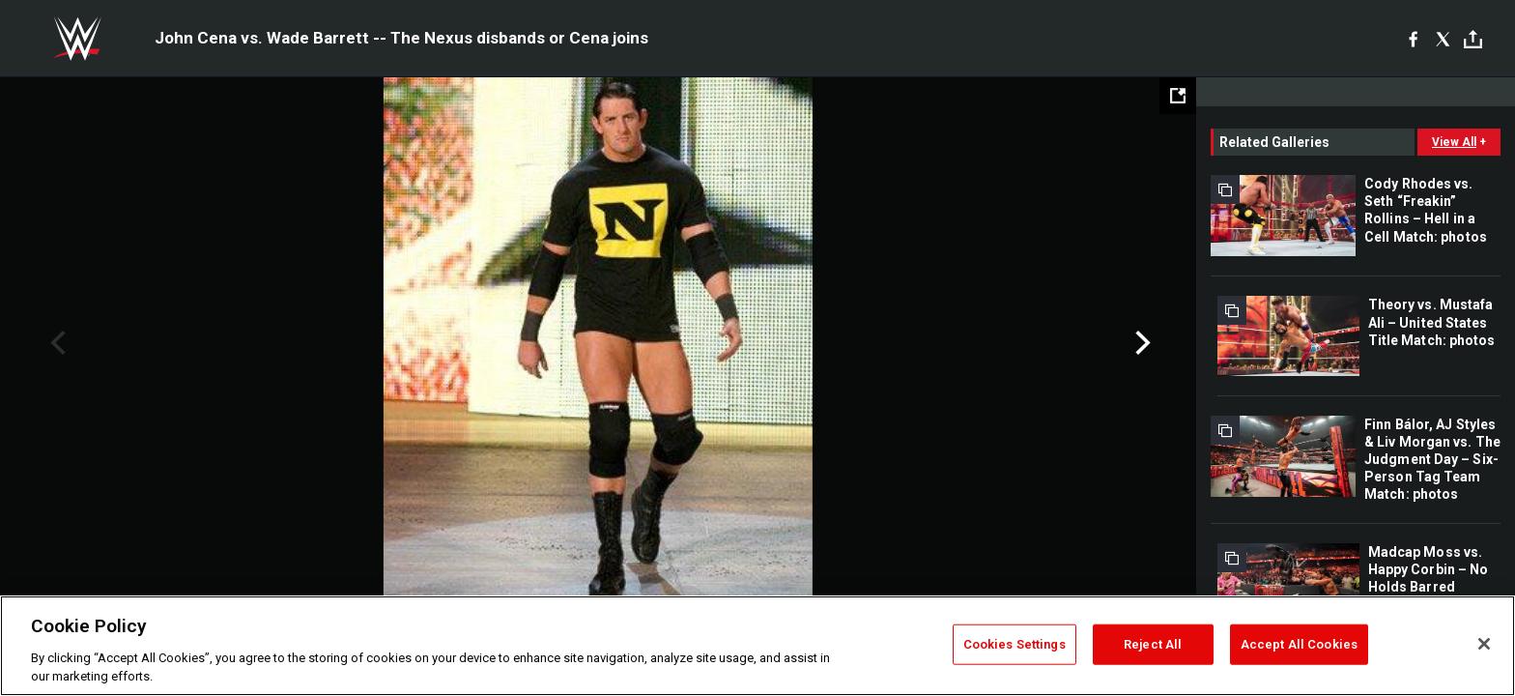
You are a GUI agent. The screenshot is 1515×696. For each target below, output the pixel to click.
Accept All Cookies (1299, 644)
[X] (1443, 38)
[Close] (1484, 644)
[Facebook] (1413, 38)
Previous (55, 343)
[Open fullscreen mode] (1177, 95)
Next (1141, 343)
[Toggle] (1473, 39)
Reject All (1153, 644)
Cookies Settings (1014, 644)
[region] (757, 645)
